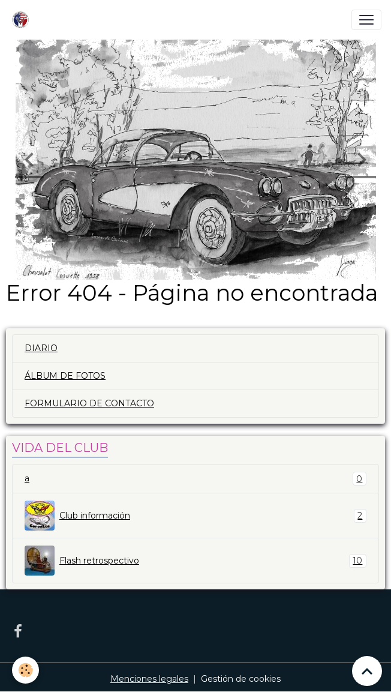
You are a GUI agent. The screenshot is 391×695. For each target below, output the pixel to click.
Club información (195, 516)
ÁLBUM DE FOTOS (65, 375)
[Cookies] (25, 670)
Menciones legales (149, 678)
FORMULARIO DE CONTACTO (89, 403)
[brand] (23, 20)
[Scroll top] (367, 671)
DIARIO (41, 348)
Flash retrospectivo (195, 561)
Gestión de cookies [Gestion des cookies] (241, 678)
